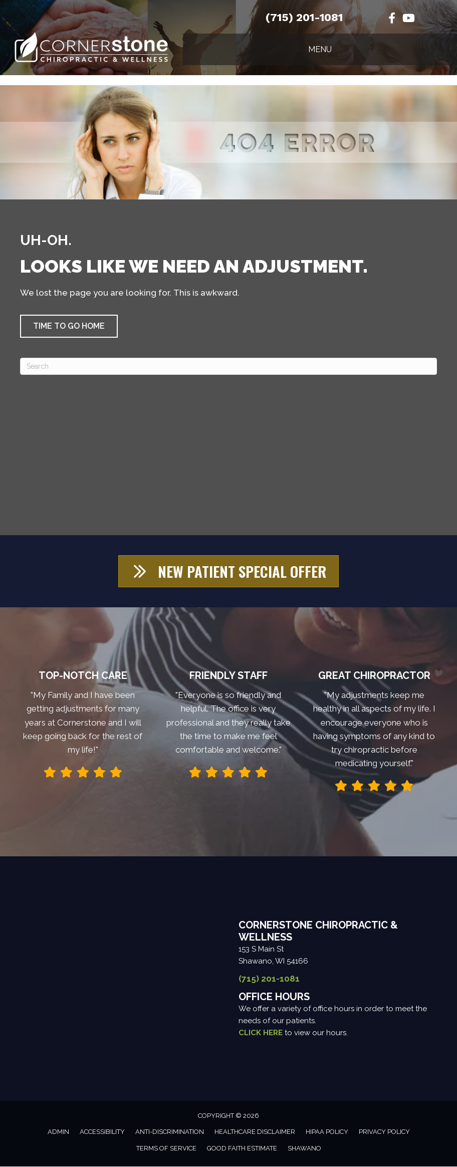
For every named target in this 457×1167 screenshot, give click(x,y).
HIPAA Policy (327, 1132)
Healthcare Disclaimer (254, 1132)
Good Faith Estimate (242, 1148)
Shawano (304, 1148)
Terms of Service (166, 1148)
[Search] (228, 366)
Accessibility (102, 1132)
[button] (69, 326)
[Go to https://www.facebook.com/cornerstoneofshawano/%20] (391, 19)
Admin (58, 1132)
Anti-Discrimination (169, 1132)
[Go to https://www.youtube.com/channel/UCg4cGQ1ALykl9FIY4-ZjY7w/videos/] (407, 19)
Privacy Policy (384, 1132)
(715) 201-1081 (304, 17)
